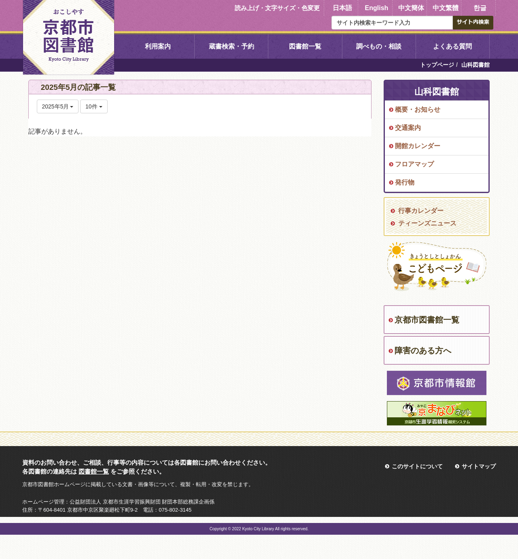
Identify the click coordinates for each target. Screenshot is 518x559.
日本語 (342, 7)
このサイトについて (417, 466)
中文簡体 (411, 7)
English (376, 7)
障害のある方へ (423, 350)
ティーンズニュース (427, 223)
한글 (479, 7)
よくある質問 (452, 46)
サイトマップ (479, 466)
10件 (93, 106)
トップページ (437, 65)
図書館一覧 (305, 46)
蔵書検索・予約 (231, 46)
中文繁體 (446, 7)
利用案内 (158, 46)
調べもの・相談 (378, 46)
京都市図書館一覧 (427, 319)
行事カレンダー (421, 210)
